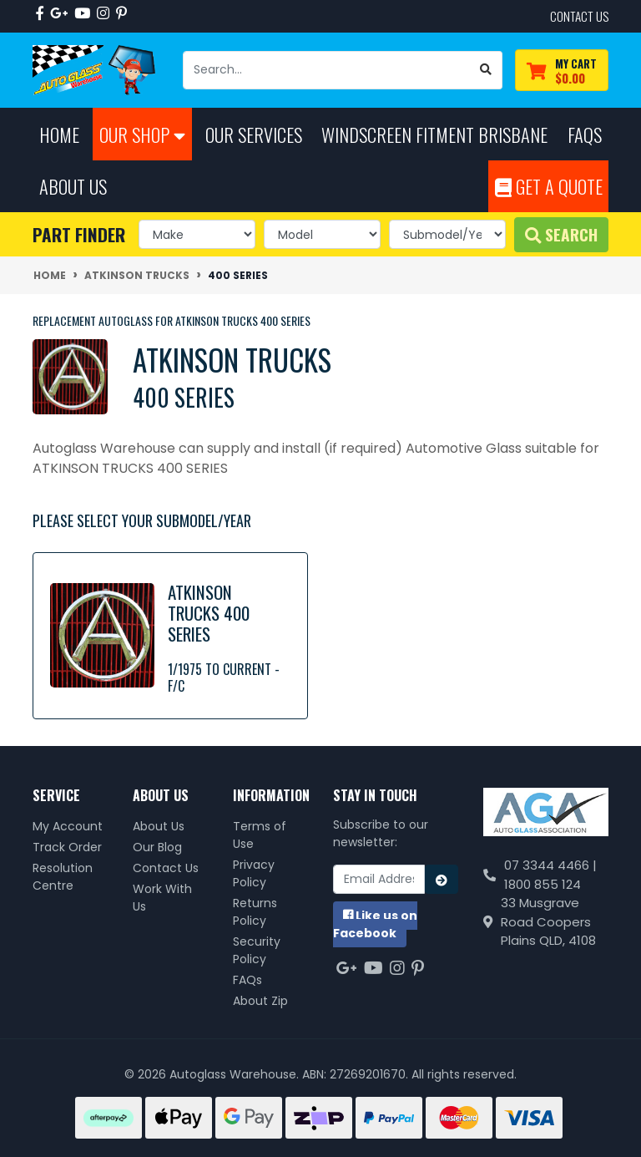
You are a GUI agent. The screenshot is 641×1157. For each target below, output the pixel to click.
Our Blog (157, 847)
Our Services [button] (253, 134)
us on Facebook (375, 924)
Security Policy (256, 950)
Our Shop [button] (142, 134)
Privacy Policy (254, 873)
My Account (68, 826)
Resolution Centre (63, 877)
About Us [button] (73, 186)
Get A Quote (549, 186)
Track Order (67, 847)
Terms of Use (259, 835)
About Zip (260, 1000)
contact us (579, 16)
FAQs (247, 980)
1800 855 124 (542, 884)
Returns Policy (255, 912)
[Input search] (327, 70)
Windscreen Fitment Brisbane (434, 134)
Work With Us (162, 897)
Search (561, 234)
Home (59, 134)
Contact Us (166, 868)
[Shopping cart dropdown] (562, 70)
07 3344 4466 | (550, 865)
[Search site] (486, 70)
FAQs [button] (585, 134)
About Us (158, 826)
